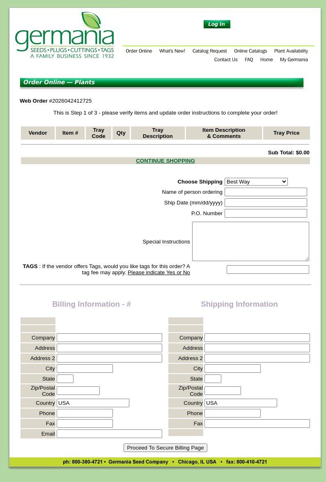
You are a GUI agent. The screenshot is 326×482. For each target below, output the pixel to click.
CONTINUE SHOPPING (165, 161)
